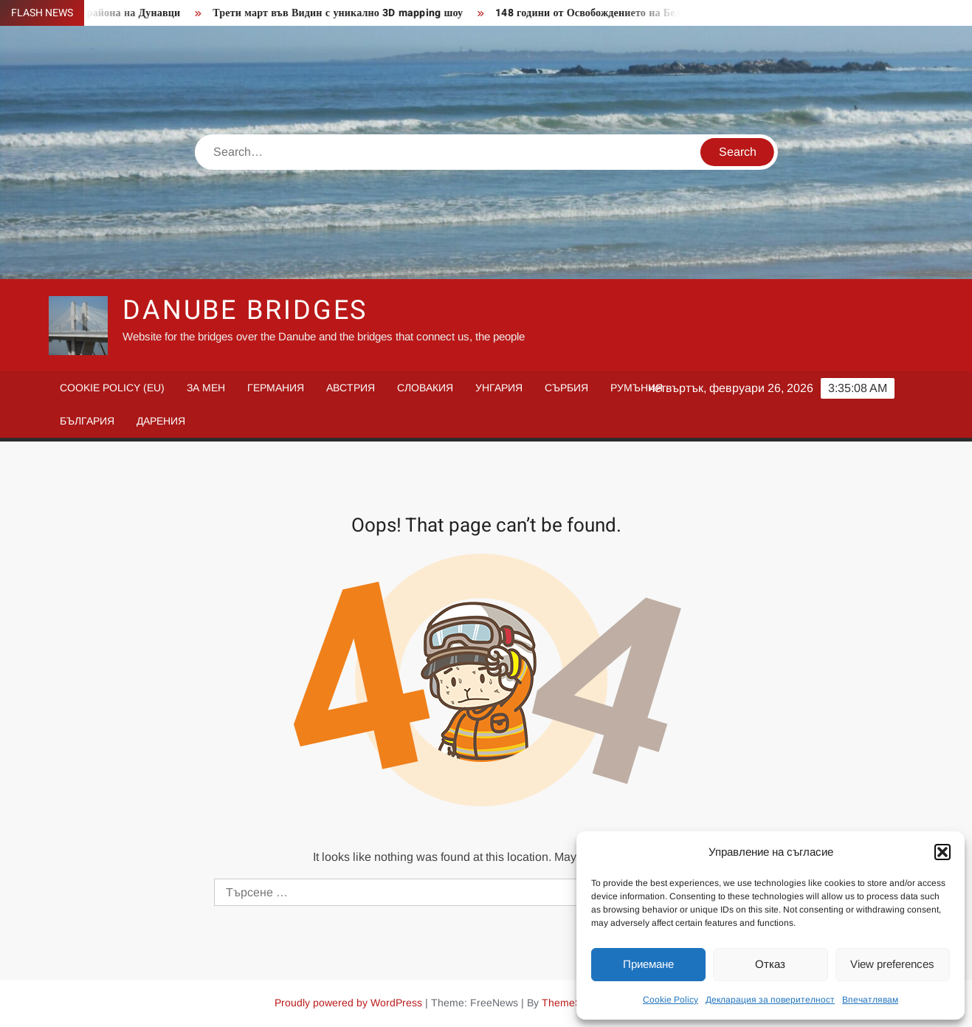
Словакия (425, 388)
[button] (942, 852)
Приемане (648, 964)
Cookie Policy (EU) (112, 388)
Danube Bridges (245, 310)
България (87, 421)
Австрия (350, 388)
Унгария (499, 388)
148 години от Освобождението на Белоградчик (617, 13)
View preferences (892, 964)
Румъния (636, 388)
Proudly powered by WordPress (348, 1003)
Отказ (770, 964)
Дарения (161, 421)
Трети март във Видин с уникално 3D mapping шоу (344, 13)
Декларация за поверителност (770, 1000)
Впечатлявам (870, 1000)
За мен (206, 388)
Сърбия (566, 388)
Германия (275, 388)
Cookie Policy (670, 1000)
